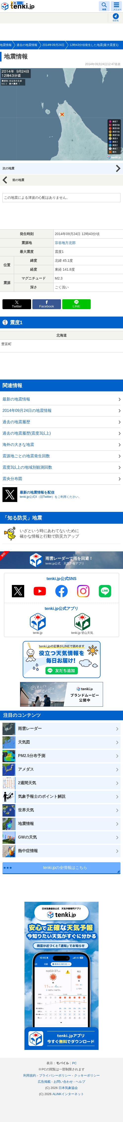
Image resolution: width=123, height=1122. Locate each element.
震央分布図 (12, 479)
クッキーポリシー (87, 1075)
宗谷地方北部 (65, 243)
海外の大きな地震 (18, 444)
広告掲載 (44, 1081)
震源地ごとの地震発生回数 (26, 456)
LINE (76, 306)
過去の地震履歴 (16, 422)
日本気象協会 (68, 1088)
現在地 (116, 21)
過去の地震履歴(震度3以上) (26, 433)
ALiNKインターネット (68, 1094)
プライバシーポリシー (55, 1075)
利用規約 (29, 1075)
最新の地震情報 (16, 399)
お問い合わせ (63, 1081)
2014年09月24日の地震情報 (27, 410)
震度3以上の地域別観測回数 (27, 467)
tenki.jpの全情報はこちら (65, 867)
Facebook (46, 306)
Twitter (17, 306)
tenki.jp (18, 6)
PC (74, 1063)
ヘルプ (80, 1081)
